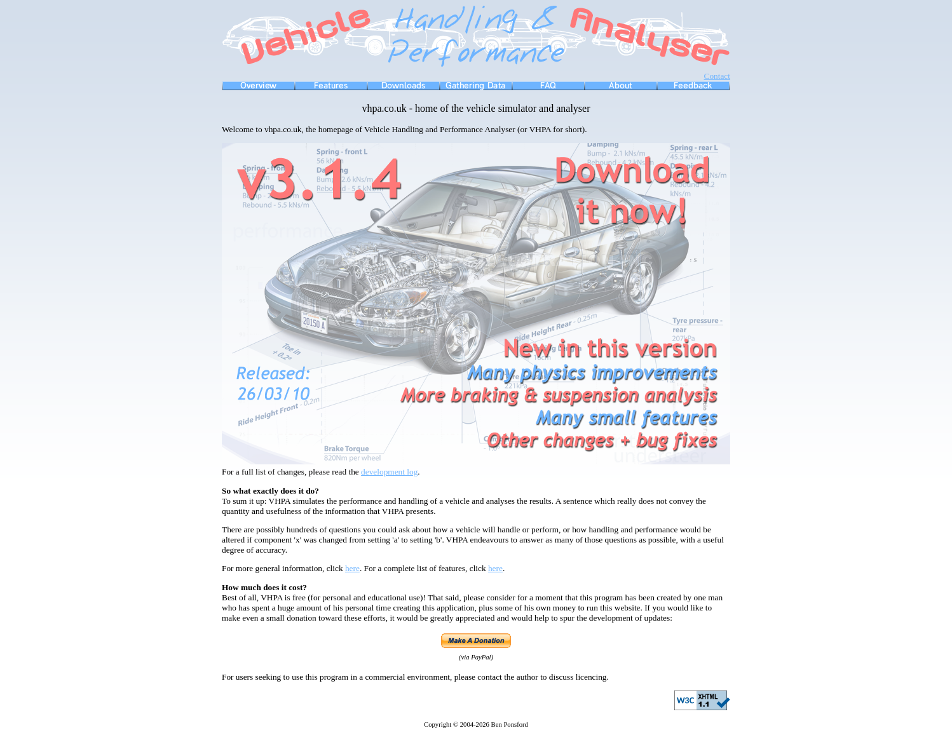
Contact (717, 76)
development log (389, 471)
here (352, 568)
